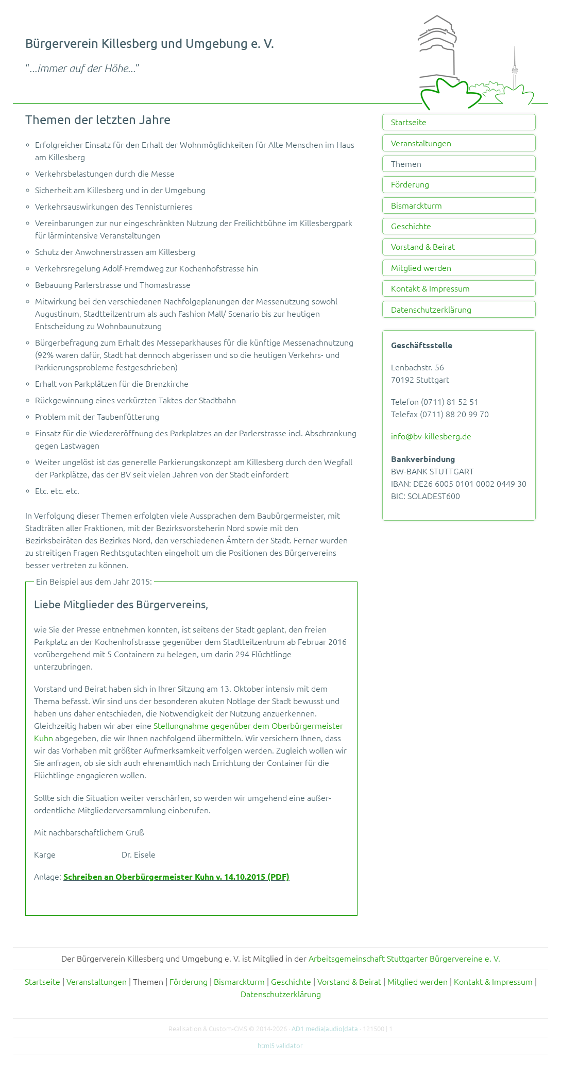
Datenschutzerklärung (431, 309)
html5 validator (280, 1045)
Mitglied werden (421, 267)
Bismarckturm (416, 205)
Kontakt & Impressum (430, 288)
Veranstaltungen (421, 143)
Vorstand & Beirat (423, 246)
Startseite (409, 122)
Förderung (410, 184)
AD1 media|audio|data (325, 1028)
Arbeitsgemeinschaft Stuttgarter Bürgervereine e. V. (404, 958)
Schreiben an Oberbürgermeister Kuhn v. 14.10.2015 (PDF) (176, 876)
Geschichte (411, 226)
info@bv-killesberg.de (431, 436)
